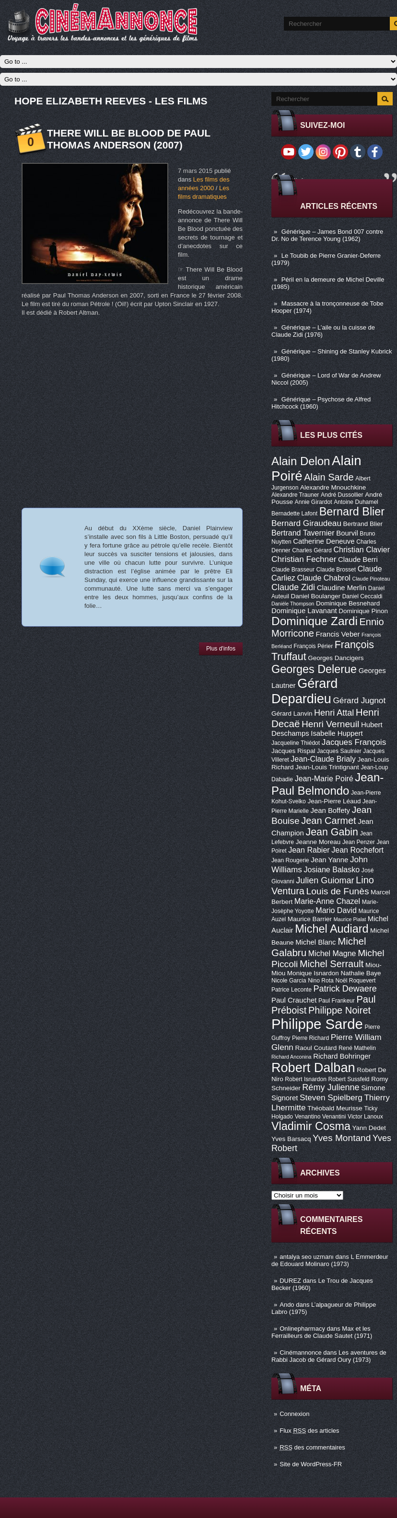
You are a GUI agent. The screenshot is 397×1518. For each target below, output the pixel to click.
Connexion (294, 1413)
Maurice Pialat (350, 919)
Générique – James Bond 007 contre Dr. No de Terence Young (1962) (327, 235)
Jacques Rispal (293, 750)
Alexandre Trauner (295, 494)
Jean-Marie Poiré (324, 778)
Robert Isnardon (306, 1079)
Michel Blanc (315, 942)
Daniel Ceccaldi (362, 596)
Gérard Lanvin (291, 713)
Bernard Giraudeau (306, 523)
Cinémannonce (300, 1352)
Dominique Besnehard (348, 603)
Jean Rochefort (357, 849)
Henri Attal (334, 713)
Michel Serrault (331, 964)
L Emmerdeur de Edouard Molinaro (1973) (329, 1260)
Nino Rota (321, 980)
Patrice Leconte (291, 989)
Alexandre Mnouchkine (333, 487)
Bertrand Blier (363, 523)
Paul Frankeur (336, 1000)
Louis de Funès (337, 891)
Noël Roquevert (355, 980)
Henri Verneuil (330, 724)
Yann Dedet (369, 1127)
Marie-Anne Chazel (327, 901)
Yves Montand (342, 1138)
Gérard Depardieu (304, 691)
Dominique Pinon (363, 611)
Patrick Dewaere (345, 988)
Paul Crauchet (293, 1000)
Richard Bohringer (342, 1056)
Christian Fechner (303, 559)
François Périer (313, 646)
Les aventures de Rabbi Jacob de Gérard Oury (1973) (328, 1356)
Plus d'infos (220, 648)
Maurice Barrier (310, 919)
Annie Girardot (313, 502)
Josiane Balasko (332, 869)
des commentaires (312, 1447)
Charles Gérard (312, 550)
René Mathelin (357, 1048)
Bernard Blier (352, 511)
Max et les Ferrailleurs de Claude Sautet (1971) (321, 1332)
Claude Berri (358, 559)
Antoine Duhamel (356, 502)
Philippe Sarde (317, 1024)
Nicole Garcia (288, 980)
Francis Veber (338, 634)
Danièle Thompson (292, 603)
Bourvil (347, 533)
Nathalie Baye (360, 973)
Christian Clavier (361, 549)
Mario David (336, 910)
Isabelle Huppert (336, 733)
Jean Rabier (308, 849)
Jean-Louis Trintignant (327, 767)
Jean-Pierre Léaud (334, 801)
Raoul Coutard (316, 1047)
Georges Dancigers (335, 658)
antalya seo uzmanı (307, 1256)
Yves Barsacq (291, 1138)
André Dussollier (342, 494)
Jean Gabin (332, 832)
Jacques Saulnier (339, 751)
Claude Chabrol (323, 577)
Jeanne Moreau (318, 841)
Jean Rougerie (290, 860)
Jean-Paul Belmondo (327, 784)
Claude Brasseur (293, 569)
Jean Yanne (329, 860)
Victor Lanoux (365, 1116)
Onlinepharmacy (302, 1328)
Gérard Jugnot (359, 700)
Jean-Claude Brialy (323, 758)
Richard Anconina (291, 1057)
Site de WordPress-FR (311, 1464)
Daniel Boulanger (315, 596)
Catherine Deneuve (323, 541)
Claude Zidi (293, 587)
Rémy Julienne (330, 1087)
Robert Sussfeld (349, 1079)
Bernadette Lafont (294, 513)
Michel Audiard (331, 929)
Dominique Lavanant (304, 611)
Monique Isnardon (313, 973)
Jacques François (354, 742)
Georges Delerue (314, 669)
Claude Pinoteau (371, 579)
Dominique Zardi (314, 621)
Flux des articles (309, 1430)
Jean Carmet (328, 820)
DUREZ (290, 1280)
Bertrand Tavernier (303, 532)
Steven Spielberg (331, 1097)
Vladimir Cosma (310, 1126)
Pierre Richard (310, 1038)
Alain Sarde (328, 477)
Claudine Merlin (341, 588)
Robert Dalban (313, 1067)
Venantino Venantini (320, 1116)
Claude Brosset (336, 569)
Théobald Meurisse (334, 1108)
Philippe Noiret (339, 1010)
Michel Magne (332, 953)
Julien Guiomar (325, 880)
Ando (287, 1304)
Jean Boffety (330, 810)
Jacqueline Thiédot (295, 743)
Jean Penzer (358, 842)
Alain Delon (300, 461)
